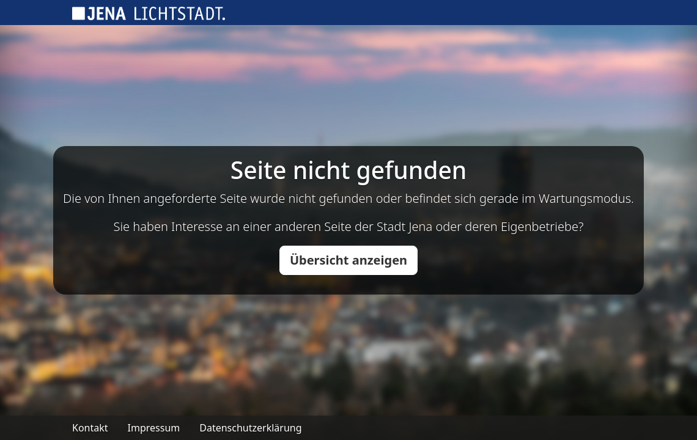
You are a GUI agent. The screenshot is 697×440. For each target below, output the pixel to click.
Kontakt (90, 428)
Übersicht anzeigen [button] (348, 260)
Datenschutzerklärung (250, 428)
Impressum (154, 428)
